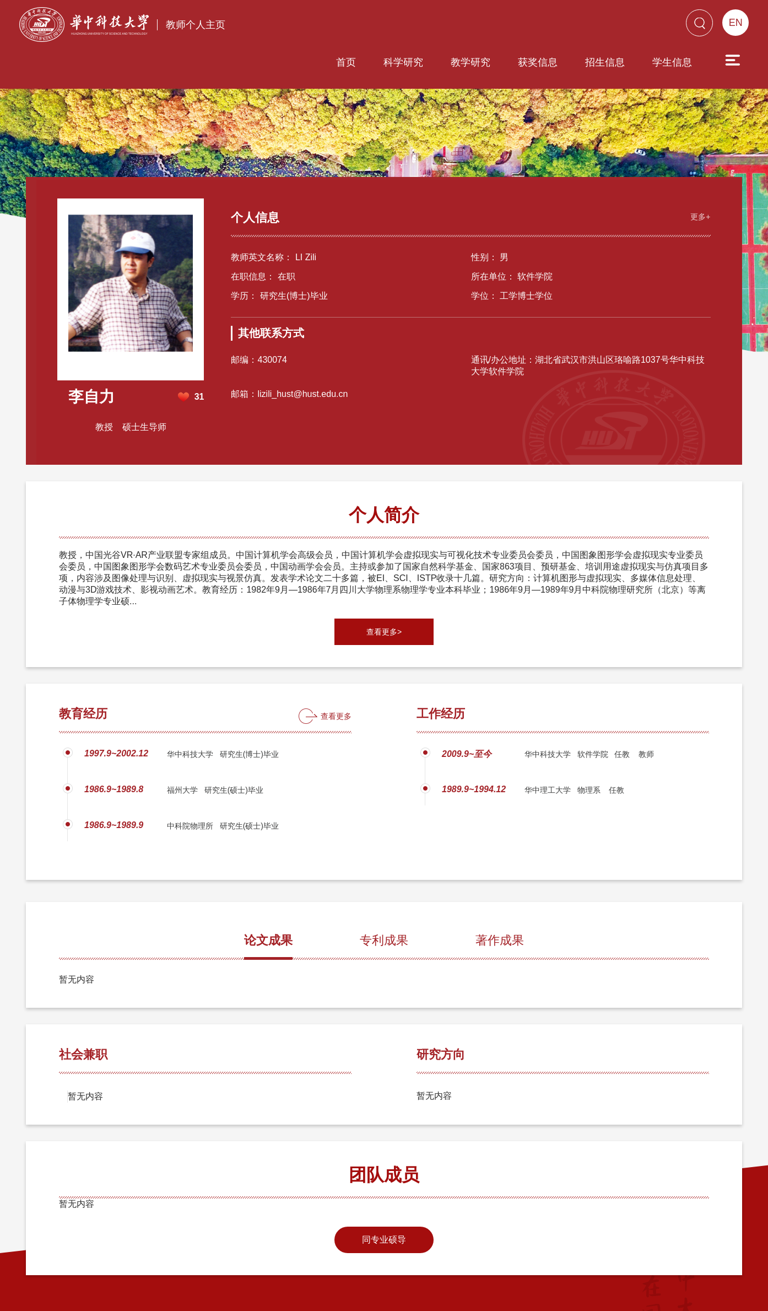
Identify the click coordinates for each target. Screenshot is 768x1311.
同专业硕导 (384, 1197)
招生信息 (542, 25)
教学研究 (408, 25)
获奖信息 (475, 25)
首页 (283, 25)
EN (736, 22)
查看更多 (336, 674)
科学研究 (340, 25)
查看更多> (384, 589)
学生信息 (609, 25)
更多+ (699, 173)
